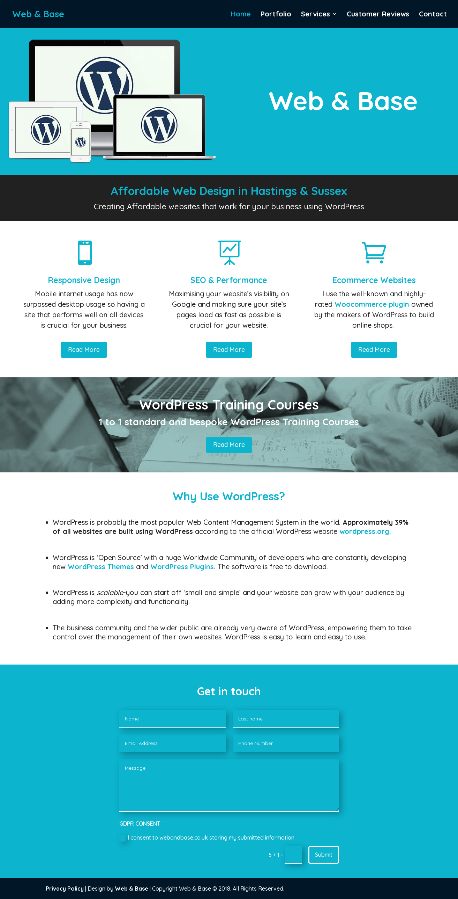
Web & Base (131, 888)
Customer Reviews (378, 15)
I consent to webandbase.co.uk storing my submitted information (206, 837)
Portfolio (276, 15)
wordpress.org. (365, 531)
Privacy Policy (65, 888)
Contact (433, 15)
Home (241, 15)
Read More (84, 350)
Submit (323, 854)
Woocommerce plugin (372, 304)
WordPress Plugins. (183, 566)
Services (315, 15)
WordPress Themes (101, 566)
